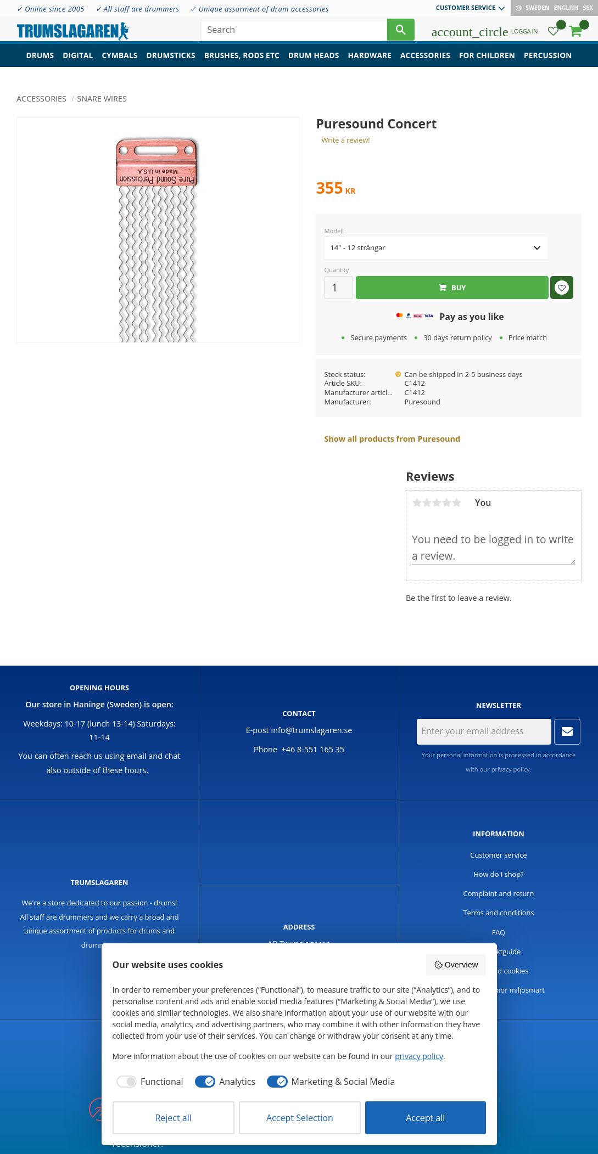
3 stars (436, 503)
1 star (417, 503)
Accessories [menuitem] (425, 63)
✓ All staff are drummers (138, 9)
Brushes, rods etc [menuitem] (242, 63)
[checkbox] (148, 1081)
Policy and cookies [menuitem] (499, 971)
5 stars (456, 503)
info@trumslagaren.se (312, 730)
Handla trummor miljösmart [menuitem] (498, 990)
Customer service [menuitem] (465, 7)
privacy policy (510, 769)
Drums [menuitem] (40, 63)
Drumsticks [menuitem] (170, 63)
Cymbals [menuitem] (119, 63)
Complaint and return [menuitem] (498, 893)
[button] (553, 36)
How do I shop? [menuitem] (498, 874)
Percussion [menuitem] (548, 63)
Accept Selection (299, 1118)
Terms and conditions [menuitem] (498, 912)
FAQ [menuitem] (499, 932)
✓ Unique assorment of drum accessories (259, 9)
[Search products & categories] (293, 33)
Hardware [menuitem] (370, 63)
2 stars (427, 503)
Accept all (425, 1118)
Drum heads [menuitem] (313, 63)
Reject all (173, 1118)
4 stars (446, 503)
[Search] (401, 33)
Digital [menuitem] (78, 63)
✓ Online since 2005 (50, 9)
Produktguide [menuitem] (499, 951)
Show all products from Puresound (392, 439)
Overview (456, 964)
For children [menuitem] (487, 63)
